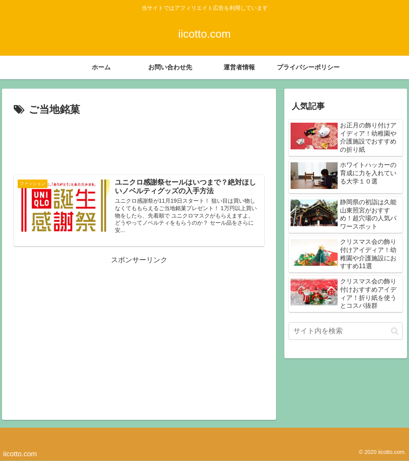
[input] (346, 331)
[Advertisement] (139, 142)
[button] (395, 331)
